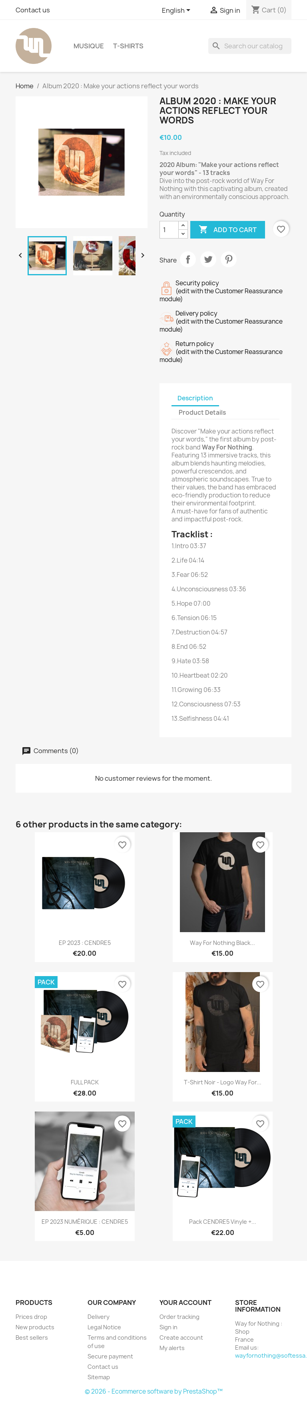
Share (188, 259)
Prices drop (31, 1316)
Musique (89, 46)
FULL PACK (85, 1082)
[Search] (249, 46)
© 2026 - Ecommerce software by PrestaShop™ (154, 1391)
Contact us (33, 10)
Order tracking (179, 1316)
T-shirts (128, 46)
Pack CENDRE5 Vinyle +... (222, 1221)
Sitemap (99, 1377)
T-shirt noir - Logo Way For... (222, 1082)
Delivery (99, 1316)
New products (35, 1327)
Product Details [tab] (202, 412)
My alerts (172, 1348)
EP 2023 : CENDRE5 (85, 943)
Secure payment (110, 1356)
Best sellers (32, 1337)
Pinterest (229, 259)
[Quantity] (169, 230)
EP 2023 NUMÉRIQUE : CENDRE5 (85, 1221)
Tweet (208, 259)
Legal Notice (104, 1327)
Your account (185, 1302)
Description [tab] (195, 398)
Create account (181, 1337)
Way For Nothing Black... (222, 943)
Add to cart (228, 230)
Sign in (168, 1327)
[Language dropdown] (177, 11)
